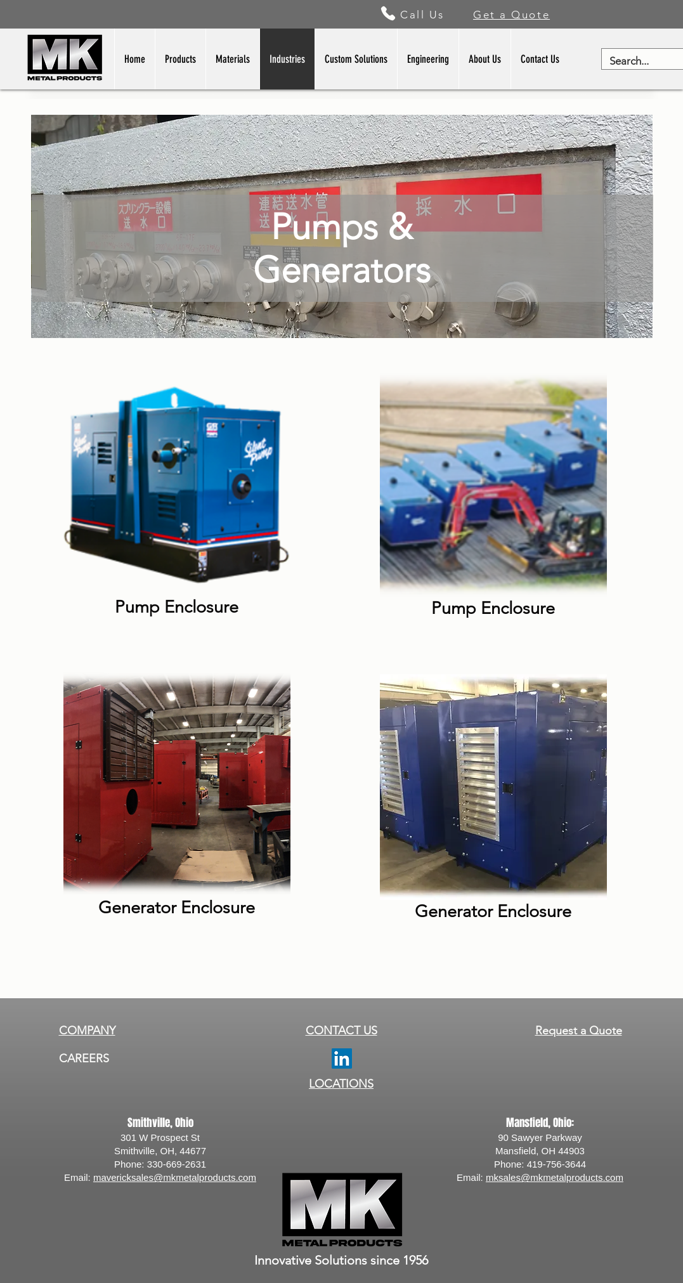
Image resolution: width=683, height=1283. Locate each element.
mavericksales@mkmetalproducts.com (174, 1177)
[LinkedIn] (342, 1058)
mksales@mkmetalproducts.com (554, 1177)
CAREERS (84, 1058)
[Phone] (388, 13)
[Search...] (635, 61)
